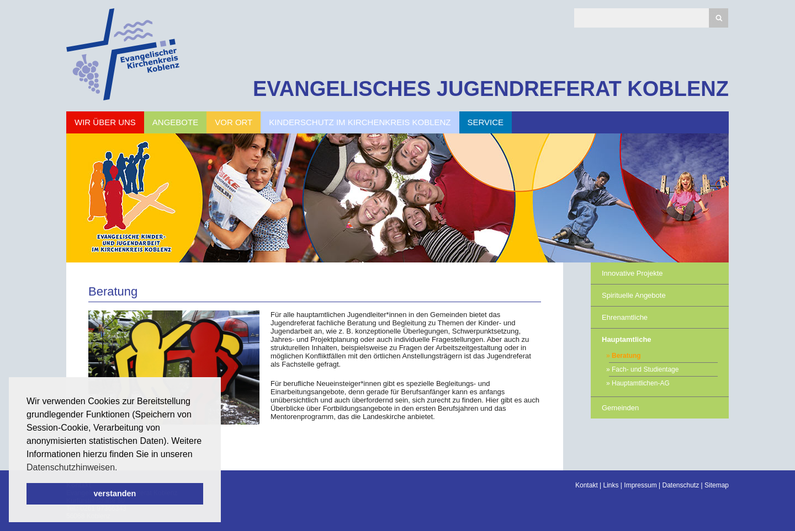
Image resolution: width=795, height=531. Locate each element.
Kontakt (586, 485)
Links (611, 485)
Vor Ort (233, 122)
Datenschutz (680, 485)
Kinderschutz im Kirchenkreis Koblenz (360, 122)
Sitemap (716, 485)
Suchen (718, 18)
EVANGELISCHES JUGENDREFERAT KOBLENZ (491, 88)
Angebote (175, 122)
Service (486, 122)
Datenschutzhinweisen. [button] (72, 467)
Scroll (28, 492)
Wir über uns (105, 122)
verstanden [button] (115, 493)
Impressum (640, 485)
